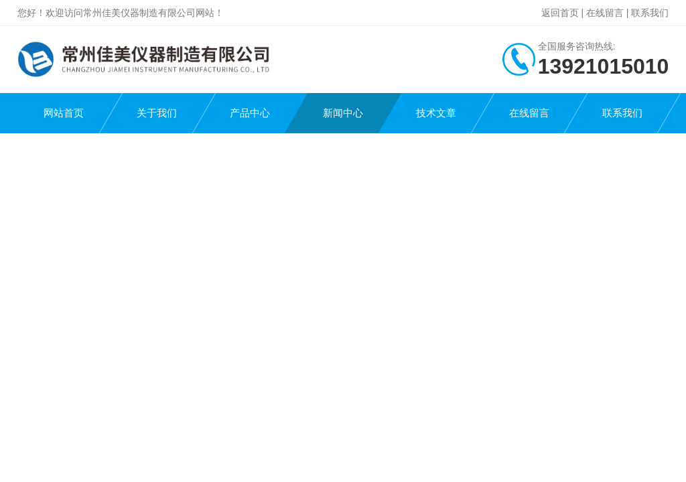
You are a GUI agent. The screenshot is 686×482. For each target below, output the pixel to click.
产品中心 (250, 112)
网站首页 (64, 112)
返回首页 (560, 12)
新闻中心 (343, 112)
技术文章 (436, 112)
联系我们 (650, 12)
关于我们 (157, 112)
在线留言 (605, 12)
